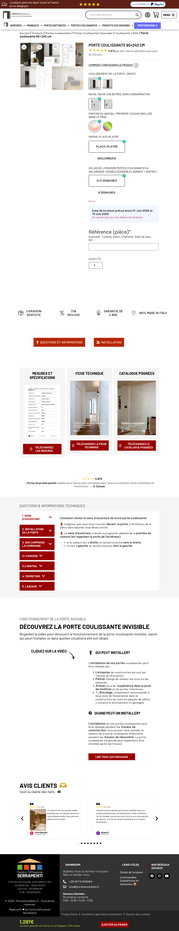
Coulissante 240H (126, 33)
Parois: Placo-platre (104, 136)
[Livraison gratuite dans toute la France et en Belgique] (4, 4)
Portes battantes (56, 26)
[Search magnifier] (137, 14)
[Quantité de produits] (96, 265)
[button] (23, 54)
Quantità (95, 258)
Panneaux (34, 26)
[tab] (37, 517)
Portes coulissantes (86, 26)
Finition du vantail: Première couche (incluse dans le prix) (120, 115)
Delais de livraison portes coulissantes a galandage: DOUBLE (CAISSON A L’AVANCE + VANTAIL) (123, 169)
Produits (37, 33)
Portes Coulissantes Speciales (92, 33)
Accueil (24, 33)
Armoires (17, 26)
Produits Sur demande (117, 26)
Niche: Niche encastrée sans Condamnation (119, 94)
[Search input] (112, 14)
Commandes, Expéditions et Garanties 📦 (129, 881)
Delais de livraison (131, 872)
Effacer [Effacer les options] (92, 201)
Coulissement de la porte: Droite (112, 73)
